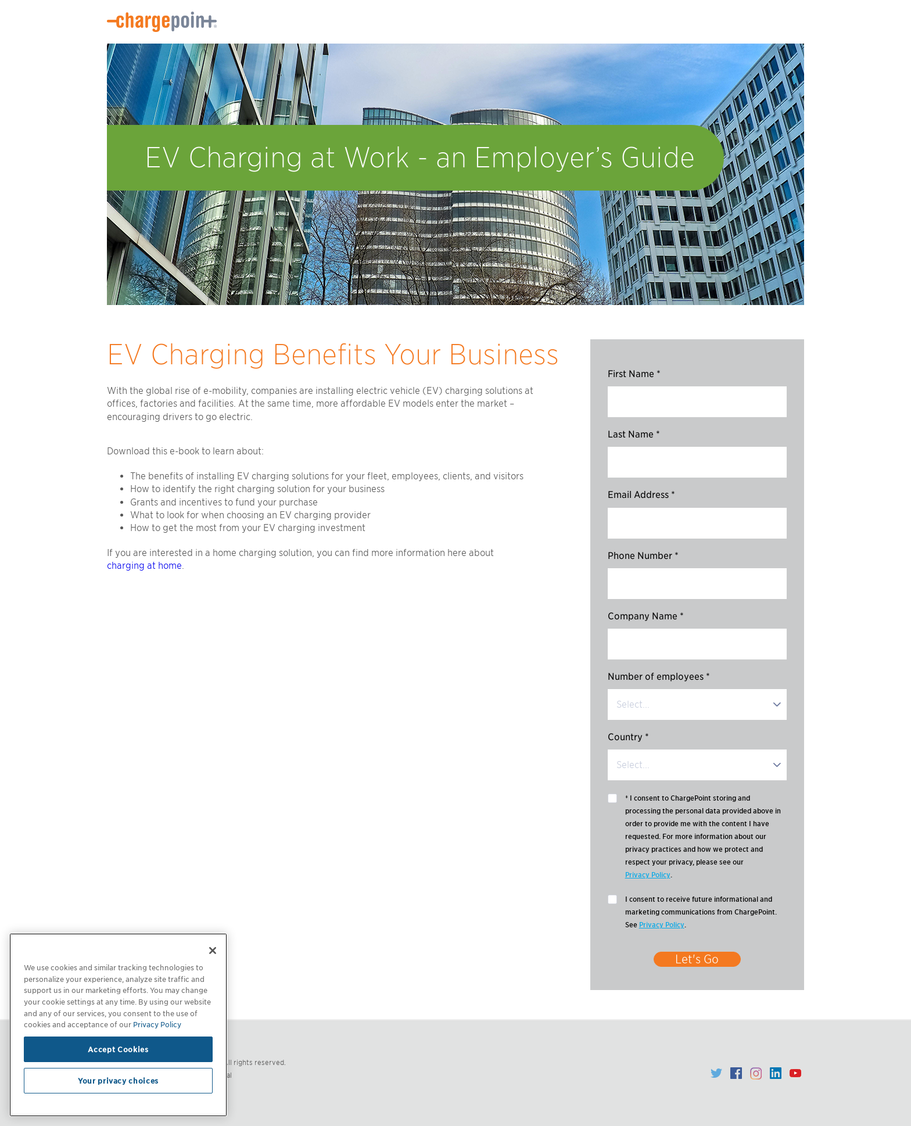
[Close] (212, 950)
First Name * (634, 373)
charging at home (144, 565)
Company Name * (646, 616)
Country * (628, 737)
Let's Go (697, 959)
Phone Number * (643, 555)
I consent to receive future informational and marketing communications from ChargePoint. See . (701, 913)
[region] (118, 1025)
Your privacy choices (118, 1080)
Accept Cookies (118, 1049)
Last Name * (634, 434)
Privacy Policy (647, 874)
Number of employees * (659, 676)
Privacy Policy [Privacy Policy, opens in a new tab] (157, 1024)
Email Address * (641, 494)
